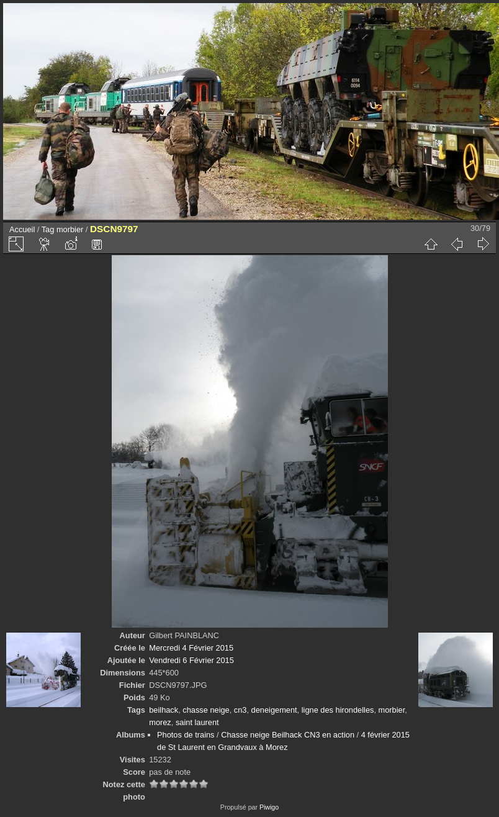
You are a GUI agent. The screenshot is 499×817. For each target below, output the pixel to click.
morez (160, 722)
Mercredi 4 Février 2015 (191, 647)
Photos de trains (185, 734)
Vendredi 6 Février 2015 (191, 660)
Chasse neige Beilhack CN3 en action (287, 734)
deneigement (274, 710)
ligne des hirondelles (338, 710)
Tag (48, 229)
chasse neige (205, 710)
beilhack (163, 710)
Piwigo (269, 807)
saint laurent (197, 722)
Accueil (22, 229)
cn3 (240, 710)
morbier (69, 229)
